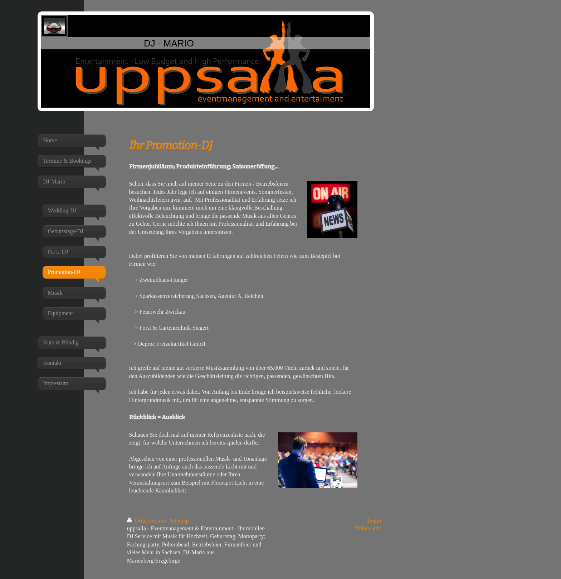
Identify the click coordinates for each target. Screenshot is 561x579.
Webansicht (368, 528)
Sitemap (179, 520)
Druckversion (147, 520)
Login (374, 520)
